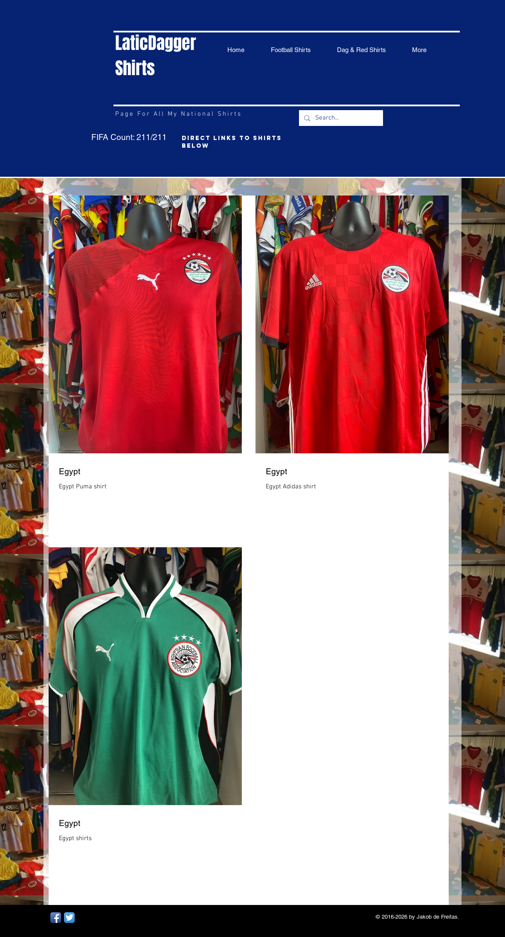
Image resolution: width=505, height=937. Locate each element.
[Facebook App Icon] (55, 917)
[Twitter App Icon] (69, 917)
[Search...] (340, 118)
